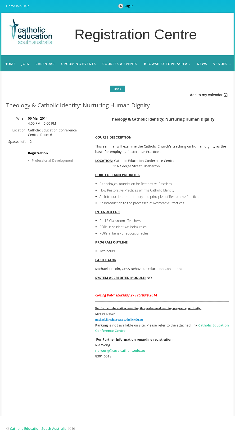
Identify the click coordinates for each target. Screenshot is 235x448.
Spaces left (17, 141)
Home (10, 6)
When (21, 118)
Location (19, 130)
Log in (129, 6)
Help (26, 6)
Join (19, 6)
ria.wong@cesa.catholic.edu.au (120, 350)
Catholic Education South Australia (38, 428)
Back (117, 89)
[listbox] (209, 95)
